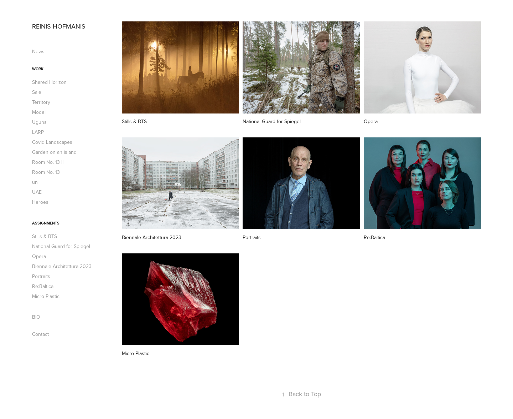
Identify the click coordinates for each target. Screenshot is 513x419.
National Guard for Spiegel (61, 246)
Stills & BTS (44, 236)
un (35, 182)
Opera (39, 256)
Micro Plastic (45, 296)
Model (39, 112)
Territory (41, 102)
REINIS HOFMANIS (59, 26)
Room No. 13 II (47, 162)
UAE (37, 192)
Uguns (39, 122)
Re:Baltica (42, 286)
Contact (40, 334)
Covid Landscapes (52, 142)
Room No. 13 (46, 172)
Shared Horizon (49, 82)
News (38, 51)
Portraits (41, 276)
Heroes (40, 202)
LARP (38, 132)
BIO (36, 316)
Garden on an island (54, 152)
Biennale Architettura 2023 (62, 266)
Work (37, 69)
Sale (36, 92)
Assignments (45, 223)
